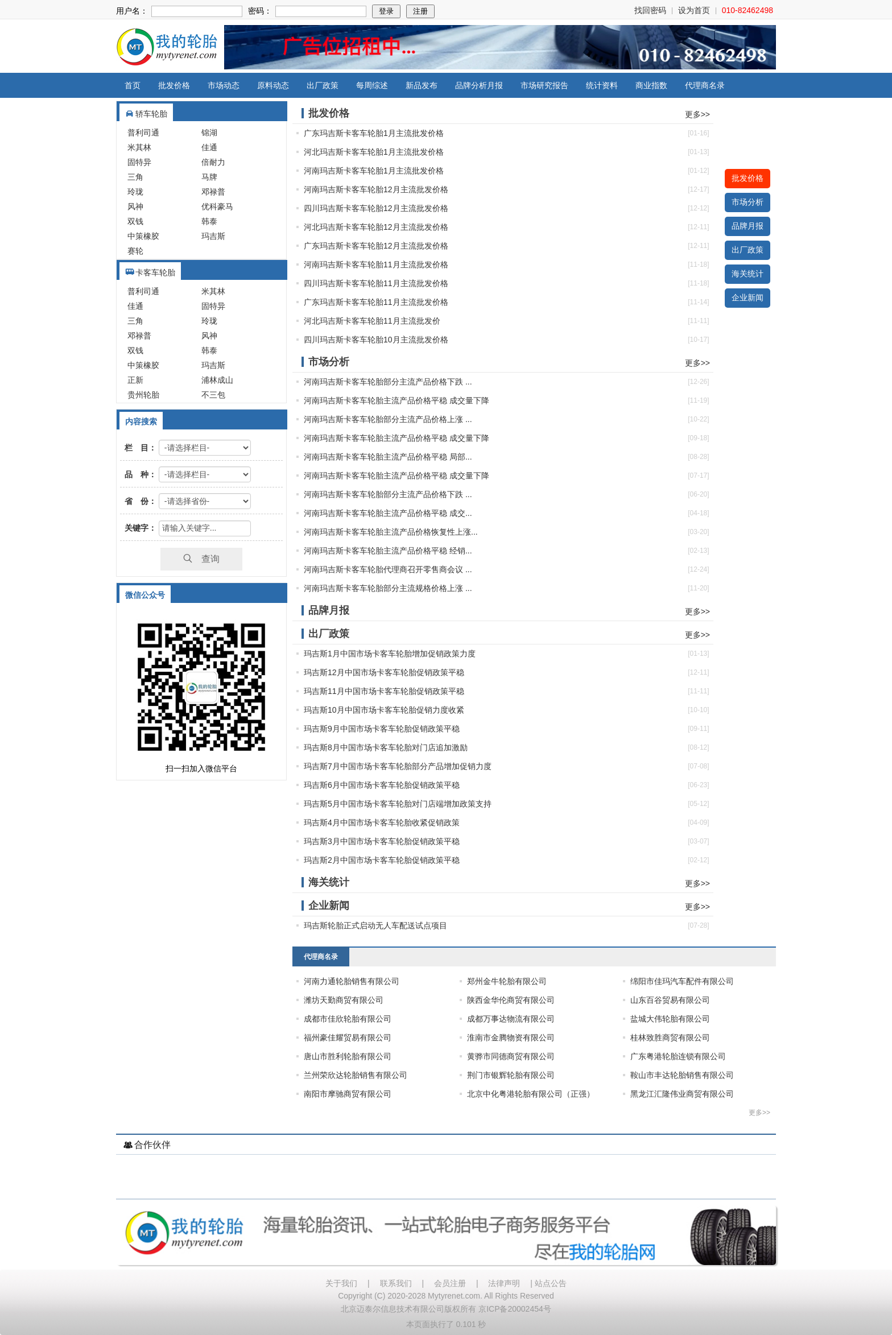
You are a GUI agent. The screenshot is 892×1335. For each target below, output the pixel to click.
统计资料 (602, 85)
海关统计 (747, 273)
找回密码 (650, 10)
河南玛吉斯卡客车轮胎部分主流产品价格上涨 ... (388, 419)
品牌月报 (747, 225)
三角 (135, 176)
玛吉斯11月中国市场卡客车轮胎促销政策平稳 (384, 691)
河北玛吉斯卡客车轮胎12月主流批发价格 (376, 227)
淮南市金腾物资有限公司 (511, 1037)
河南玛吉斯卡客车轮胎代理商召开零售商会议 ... (388, 569)
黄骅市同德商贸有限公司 (511, 1056)
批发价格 (174, 85)
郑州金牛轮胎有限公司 (507, 981)
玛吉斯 (213, 236)
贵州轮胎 (143, 394)
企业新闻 (747, 297)
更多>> (697, 114)
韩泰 (209, 221)
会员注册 (450, 1283)
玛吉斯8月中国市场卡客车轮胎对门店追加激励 (386, 747)
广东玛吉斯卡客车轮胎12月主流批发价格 (376, 245)
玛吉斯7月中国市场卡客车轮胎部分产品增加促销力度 (398, 766)
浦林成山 (217, 380)
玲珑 (135, 191)
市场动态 (223, 85)
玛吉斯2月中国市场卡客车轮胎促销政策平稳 (382, 860)
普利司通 (143, 132)
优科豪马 (217, 206)
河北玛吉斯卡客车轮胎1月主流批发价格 (374, 151)
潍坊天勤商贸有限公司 (343, 1000)
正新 (135, 380)
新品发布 (421, 85)
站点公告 (551, 1283)
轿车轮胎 (151, 113)
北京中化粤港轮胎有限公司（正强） (530, 1093)
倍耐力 (213, 162)
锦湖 (209, 132)
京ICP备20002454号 (514, 1308)
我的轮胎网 (166, 47)
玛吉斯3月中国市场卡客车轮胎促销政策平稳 (382, 841)
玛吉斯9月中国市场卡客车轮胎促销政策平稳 (382, 728)
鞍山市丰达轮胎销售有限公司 (682, 1075)
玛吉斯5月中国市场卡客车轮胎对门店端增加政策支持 (398, 803)
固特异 (139, 162)
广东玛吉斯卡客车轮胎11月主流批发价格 (376, 302)
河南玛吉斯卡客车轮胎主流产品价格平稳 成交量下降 (396, 400)
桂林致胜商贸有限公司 (670, 1037)
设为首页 (694, 10)
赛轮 (135, 250)
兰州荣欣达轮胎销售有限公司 (355, 1075)
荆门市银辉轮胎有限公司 (511, 1075)
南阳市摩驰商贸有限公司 (347, 1093)
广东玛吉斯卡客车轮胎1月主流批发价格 (374, 133)
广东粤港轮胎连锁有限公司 (678, 1056)
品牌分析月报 (479, 85)
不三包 (213, 394)
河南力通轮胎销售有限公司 (351, 981)
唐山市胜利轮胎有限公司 (347, 1056)
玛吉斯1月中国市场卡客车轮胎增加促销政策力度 (390, 653)
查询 (201, 559)
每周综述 (372, 85)
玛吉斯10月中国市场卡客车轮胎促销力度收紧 (384, 709)
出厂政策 (322, 85)
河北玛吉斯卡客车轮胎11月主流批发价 (372, 320)
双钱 (135, 221)
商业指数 (651, 85)
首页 (133, 85)
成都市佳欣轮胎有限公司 (347, 1018)
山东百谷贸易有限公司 (670, 1000)
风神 (135, 206)
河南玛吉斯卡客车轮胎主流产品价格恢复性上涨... (391, 531)
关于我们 (341, 1283)
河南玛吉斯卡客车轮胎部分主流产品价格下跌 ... (388, 381)
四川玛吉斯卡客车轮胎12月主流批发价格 (376, 208)
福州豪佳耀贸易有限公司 (347, 1037)
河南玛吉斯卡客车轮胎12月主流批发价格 (376, 189)
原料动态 (273, 85)
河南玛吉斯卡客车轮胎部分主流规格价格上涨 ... (388, 588)
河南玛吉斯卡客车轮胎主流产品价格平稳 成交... (388, 513)
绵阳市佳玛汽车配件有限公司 (682, 981)
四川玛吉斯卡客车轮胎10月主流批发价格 (376, 339)
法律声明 (504, 1283)
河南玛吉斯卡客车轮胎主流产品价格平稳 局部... (388, 456)
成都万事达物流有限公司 (511, 1018)
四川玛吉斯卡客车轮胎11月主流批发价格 (376, 283)
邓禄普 (213, 191)
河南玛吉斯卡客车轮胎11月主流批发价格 (376, 264)
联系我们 (396, 1283)
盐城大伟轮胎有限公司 (670, 1018)
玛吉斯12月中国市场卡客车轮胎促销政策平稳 (384, 672)
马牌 (209, 176)
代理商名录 (705, 85)
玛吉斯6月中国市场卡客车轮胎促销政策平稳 (382, 785)
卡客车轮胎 (155, 272)
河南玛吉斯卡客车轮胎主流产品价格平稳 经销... (388, 550)
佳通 (209, 147)
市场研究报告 (544, 85)
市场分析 (747, 201)
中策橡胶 (143, 236)
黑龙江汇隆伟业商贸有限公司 (682, 1093)
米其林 (139, 147)
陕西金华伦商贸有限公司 (511, 1000)
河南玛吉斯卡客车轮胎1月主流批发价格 (374, 170)
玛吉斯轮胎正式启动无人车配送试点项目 (375, 925)
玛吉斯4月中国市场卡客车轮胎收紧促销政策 (382, 822)
